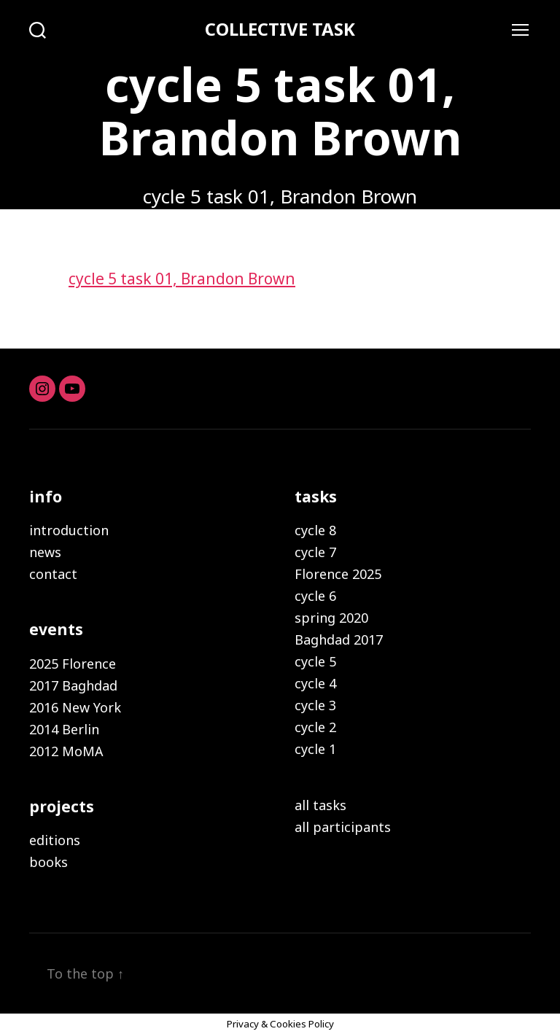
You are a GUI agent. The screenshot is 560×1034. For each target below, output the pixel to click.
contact (53, 574)
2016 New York (75, 707)
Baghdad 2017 (339, 639)
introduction (69, 530)
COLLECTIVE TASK (280, 29)
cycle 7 (315, 552)
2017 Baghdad (73, 685)
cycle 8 (315, 530)
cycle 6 (315, 596)
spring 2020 (331, 617)
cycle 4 (315, 683)
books (48, 862)
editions (54, 840)
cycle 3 (315, 705)
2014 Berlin (64, 729)
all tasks (320, 805)
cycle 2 (315, 727)
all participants (343, 827)
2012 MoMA (66, 751)
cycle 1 (315, 749)
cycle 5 (315, 661)
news (45, 552)
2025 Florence (72, 663)
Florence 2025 (338, 574)
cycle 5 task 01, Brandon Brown (182, 278)
